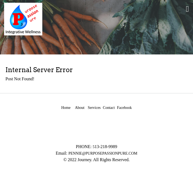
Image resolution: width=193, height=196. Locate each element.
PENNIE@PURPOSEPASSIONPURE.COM (103, 153)
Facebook (124, 108)
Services (94, 108)
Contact (109, 108)
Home (65, 108)
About (79, 108)
